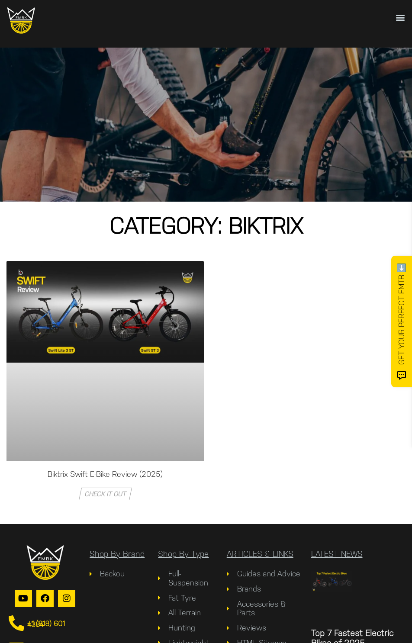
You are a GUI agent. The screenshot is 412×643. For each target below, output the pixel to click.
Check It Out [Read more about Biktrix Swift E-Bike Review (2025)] (105, 494)
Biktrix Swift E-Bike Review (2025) (105, 474)
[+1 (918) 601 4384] (16, 623)
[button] (400, 17)
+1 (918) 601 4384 (46, 624)
